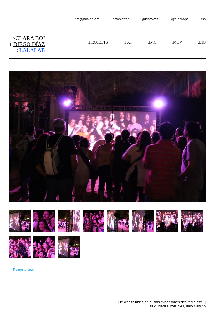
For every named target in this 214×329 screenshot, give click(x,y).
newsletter (121, 19)
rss (203, 19)
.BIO (202, 42)
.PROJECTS (98, 42)
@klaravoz (149, 19)
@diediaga (179, 19)
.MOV (177, 42)
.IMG (152, 42)
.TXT (128, 42)
